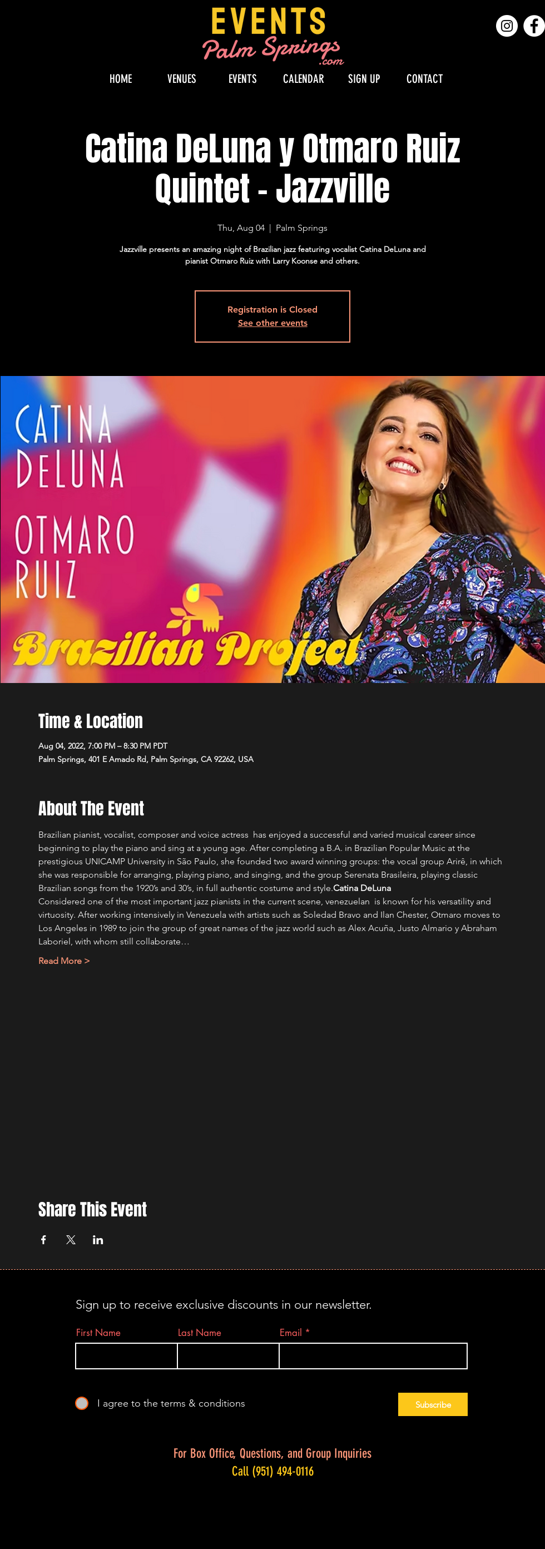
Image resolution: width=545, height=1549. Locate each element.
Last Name (199, 1333)
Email (291, 1333)
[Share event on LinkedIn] (98, 1239)
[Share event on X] (71, 1239)
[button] (181, 79)
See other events (273, 323)
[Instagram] (507, 26)
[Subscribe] (433, 1404)
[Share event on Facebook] (43, 1239)
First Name (98, 1333)
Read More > (64, 961)
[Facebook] (534, 26)
